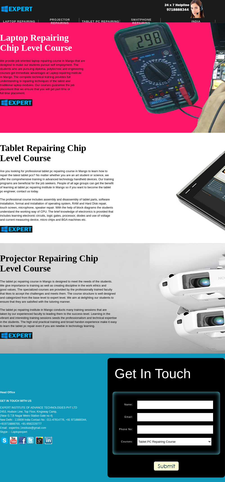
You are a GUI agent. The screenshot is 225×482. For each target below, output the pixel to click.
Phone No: (126, 429)
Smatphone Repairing (141, 21)
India (195, 21)
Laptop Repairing (19, 21)
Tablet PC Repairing (100, 21)
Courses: (127, 441)
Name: (128, 404)
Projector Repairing (60, 21)
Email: (128, 416)
